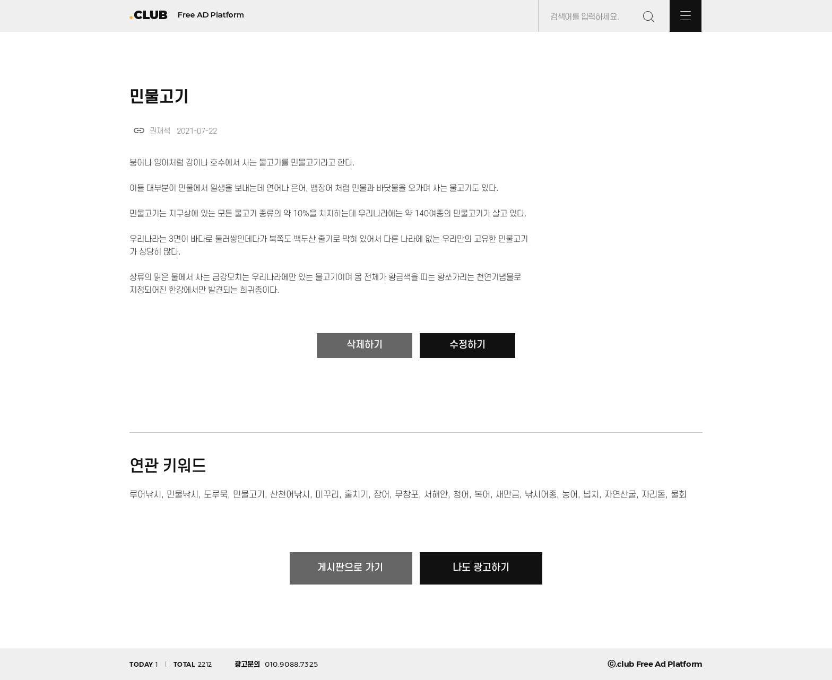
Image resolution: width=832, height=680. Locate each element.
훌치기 (356, 495)
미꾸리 (327, 495)
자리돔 (653, 495)
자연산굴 (620, 495)
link (139, 130)
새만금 (507, 495)
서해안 (436, 495)
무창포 (407, 495)
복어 (482, 495)
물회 (679, 495)
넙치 (591, 495)
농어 (570, 495)
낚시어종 (541, 495)
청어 (461, 495)
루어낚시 (145, 495)
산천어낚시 (290, 495)
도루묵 (216, 495)
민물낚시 (182, 495)
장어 (381, 495)
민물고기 (249, 495)
